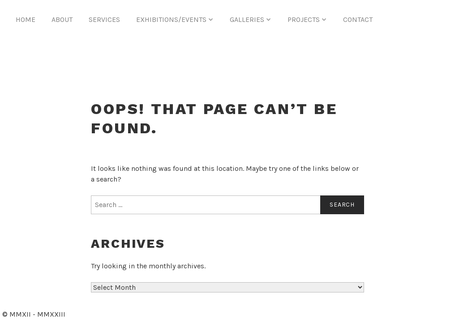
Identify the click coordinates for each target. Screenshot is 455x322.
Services (104, 19)
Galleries (247, 19)
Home (25, 19)
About (62, 19)
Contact (358, 19)
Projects (304, 19)
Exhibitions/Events (171, 19)
